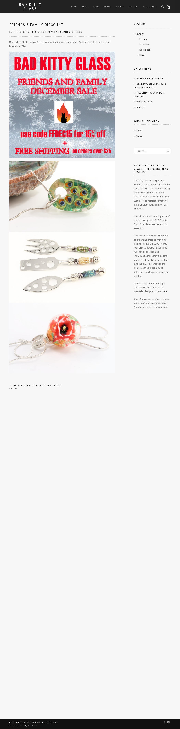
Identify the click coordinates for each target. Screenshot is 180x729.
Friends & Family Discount (36, 25)
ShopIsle (13, 726)
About (119, 7)
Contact (132, 7)
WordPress (32, 726)
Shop (84, 7)
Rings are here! (144, 101)
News (95, 7)
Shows (107, 7)
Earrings (143, 39)
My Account (149, 7)
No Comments (64, 32)
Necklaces (144, 49)
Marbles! (141, 107)
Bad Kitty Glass (30, 7)
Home (73, 7)
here (164, 291)
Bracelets (144, 44)
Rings (142, 55)
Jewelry (140, 33)
